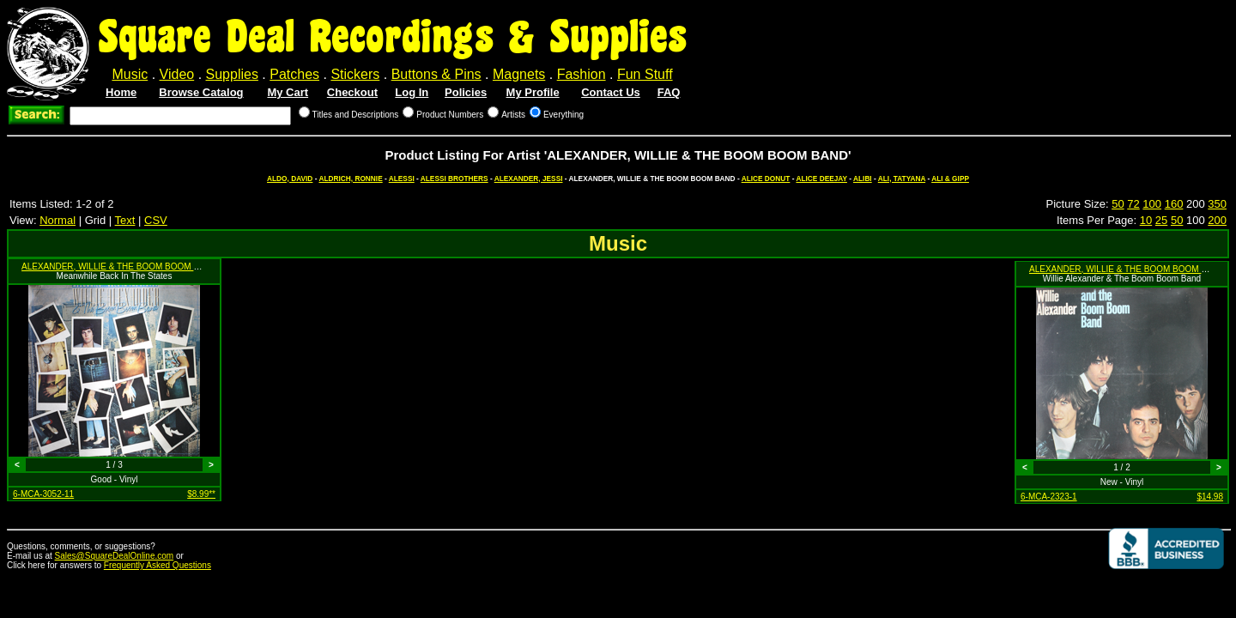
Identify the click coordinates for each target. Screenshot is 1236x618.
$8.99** (201, 494)
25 (1161, 220)
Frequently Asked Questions (157, 565)
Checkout (352, 92)
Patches (294, 74)
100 (1151, 203)
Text (125, 220)
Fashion (581, 74)
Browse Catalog (201, 92)
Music (130, 74)
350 (1217, 203)
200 (1217, 220)
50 (1118, 203)
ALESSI (402, 178)
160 (1174, 203)
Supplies (232, 74)
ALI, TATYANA (901, 178)
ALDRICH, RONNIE (350, 178)
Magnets (519, 74)
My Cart (287, 92)
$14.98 (1210, 496)
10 (1146, 220)
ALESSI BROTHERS (454, 178)
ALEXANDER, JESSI (528, 178)
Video (177, 74)
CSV (155, 220)
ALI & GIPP (950, 178)
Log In (411, 92)
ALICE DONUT (766, 178)
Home (121, 92)
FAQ (669, 92)
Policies (466, 92)
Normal (57, 220)
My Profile (533, 92)
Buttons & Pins (436, 74)
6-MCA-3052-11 (43, 494)
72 (1133, 203)
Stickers (354, 74)
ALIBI (862, 178)
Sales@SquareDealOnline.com (114, 555)
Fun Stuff (645, 74)
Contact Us (610, 92)
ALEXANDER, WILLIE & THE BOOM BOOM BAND (119, 266)
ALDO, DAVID (289, 178)
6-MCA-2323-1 (1049, 496)
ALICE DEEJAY (821, 178)
